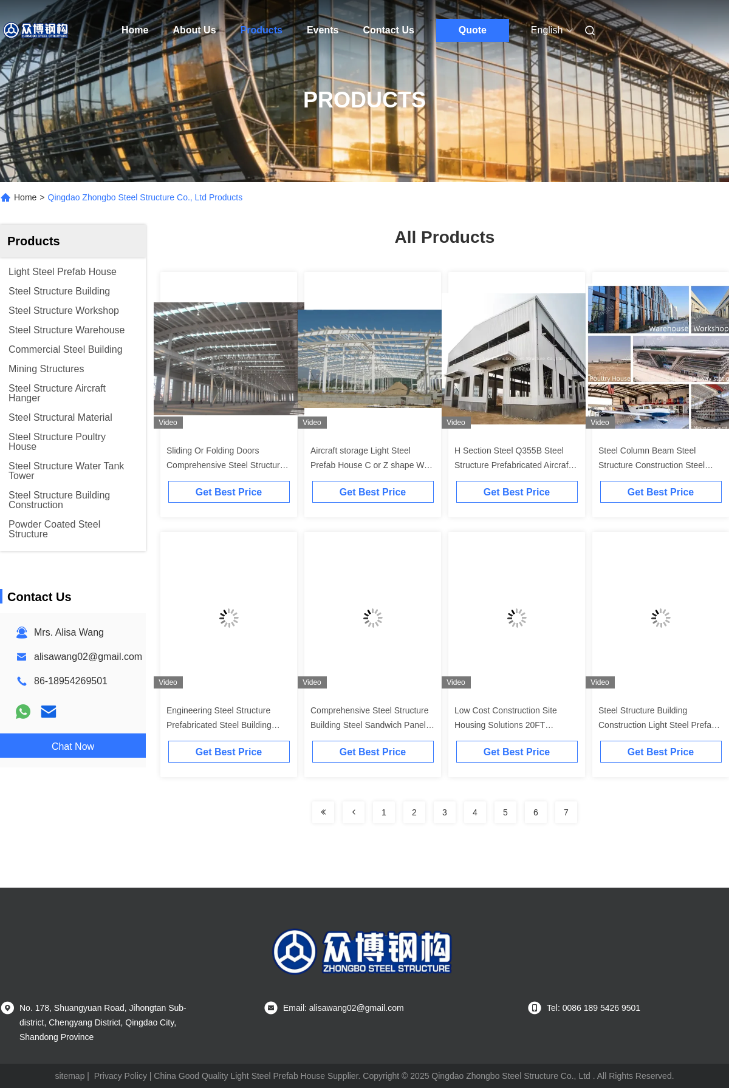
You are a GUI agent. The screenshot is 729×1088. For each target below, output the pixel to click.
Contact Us (388, 30)
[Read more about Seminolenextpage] (323, 812)
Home (135, 30)
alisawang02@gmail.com (88, 656)
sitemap (69, 1076)
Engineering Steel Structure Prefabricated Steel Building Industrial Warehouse (219, 725)
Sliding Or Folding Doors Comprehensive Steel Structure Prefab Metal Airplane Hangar (225, 465)
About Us (194, 30)
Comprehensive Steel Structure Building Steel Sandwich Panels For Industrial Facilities (370, 725)
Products (261, 30)
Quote (473, 30)
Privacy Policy (120, 1076)
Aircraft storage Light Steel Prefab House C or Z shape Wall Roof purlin (371, 465)
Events (322, 30)
